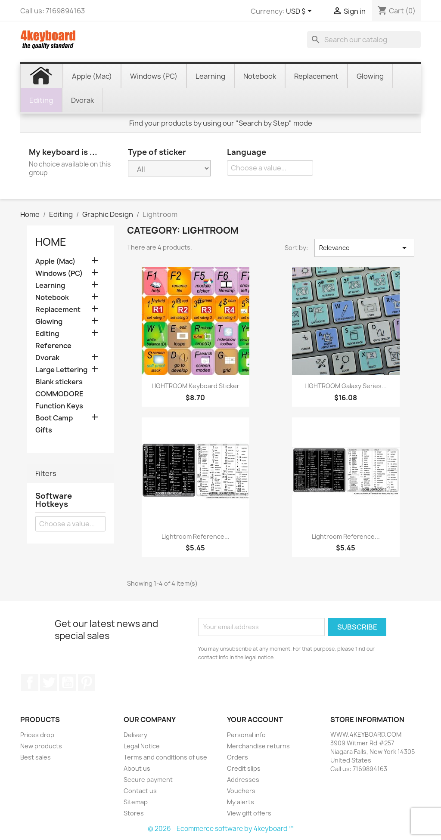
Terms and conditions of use (165, 757)
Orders (237, 757)
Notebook (52, 297)
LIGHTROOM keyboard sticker (195, 386)
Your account (255, 719)
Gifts (43, 430)
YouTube (67, 682)
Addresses (243, 779)
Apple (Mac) (55, 261)
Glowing (48, 321)
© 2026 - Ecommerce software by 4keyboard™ (221, 828)
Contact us (140, 791)
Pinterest (86, 682)
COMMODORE (59, 393)
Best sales (35, 757)
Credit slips (244, 768)
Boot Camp (54, 418)
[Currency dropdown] (300, 11)
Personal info (246, 735)
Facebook (29, 682)
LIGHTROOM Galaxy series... (345, 386)
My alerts (240, 802)
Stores (134, 813)
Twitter (48, 682)
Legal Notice (142, 746)
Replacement (58, 309)
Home (50, 242)
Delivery (135, 735)
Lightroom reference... (195, 536)
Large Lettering (61, 369)
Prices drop (37, 735)
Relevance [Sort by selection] (364, 248)
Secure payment (148, 779)
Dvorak (47, 357)
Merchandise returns (258, 746)
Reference (53, 345)
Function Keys (59, 406)
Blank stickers (59, 381)
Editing (47, 333)
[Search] (364, 39)
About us (137, 768)
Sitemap (136, 802)
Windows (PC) (59, 273)
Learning (50, 285)
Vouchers (241, 791)
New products (41, 746)
